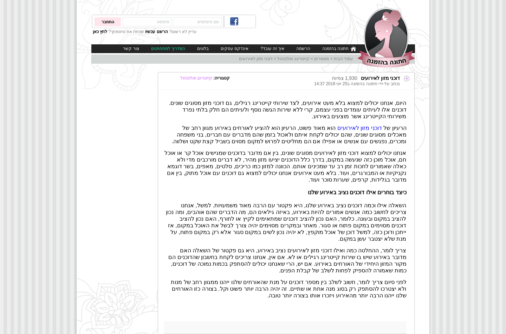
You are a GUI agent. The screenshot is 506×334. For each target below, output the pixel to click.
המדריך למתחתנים (168, 48)
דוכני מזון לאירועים (256, 58)
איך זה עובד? (272, 48)
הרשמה (303, 48)
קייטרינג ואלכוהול (293, 58)
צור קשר (131, 48)
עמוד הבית (343, 58)
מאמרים (321, 58)
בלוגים (203, 48)
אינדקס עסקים (234, 48)
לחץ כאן (100, 31)
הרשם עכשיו (156, 31)
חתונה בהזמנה (339, 48)
